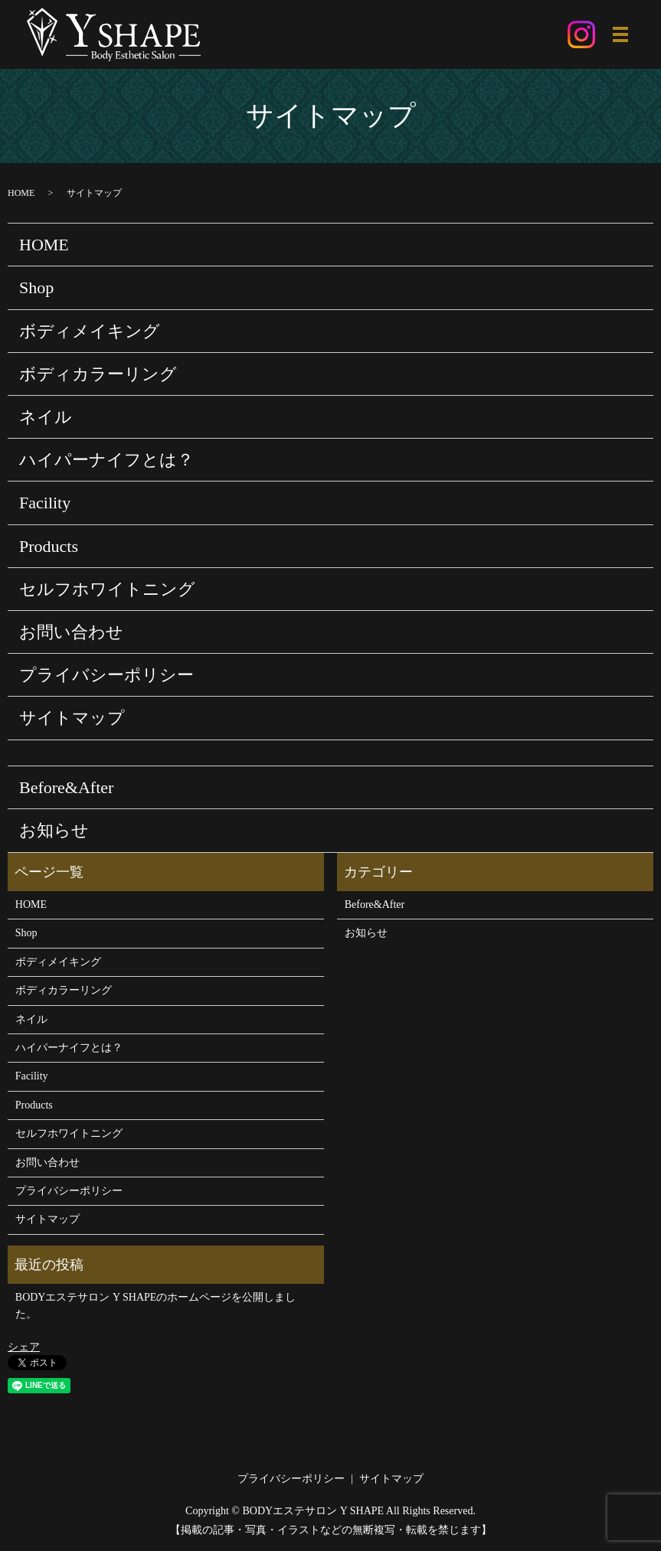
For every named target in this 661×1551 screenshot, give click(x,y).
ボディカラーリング (98, 374)
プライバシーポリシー (106, 675)
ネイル (45, 417)
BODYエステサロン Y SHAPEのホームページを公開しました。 (155, 1306)
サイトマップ (72, 718)
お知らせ (54, 831)
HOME (21, 193)
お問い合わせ (71, 632)
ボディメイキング (89, 331)
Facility (44, 503)
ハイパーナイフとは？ (106, 460)
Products (48, 546)
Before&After (66, 788)
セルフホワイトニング (107, 589)
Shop (36, 288)
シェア (24, 1347)
